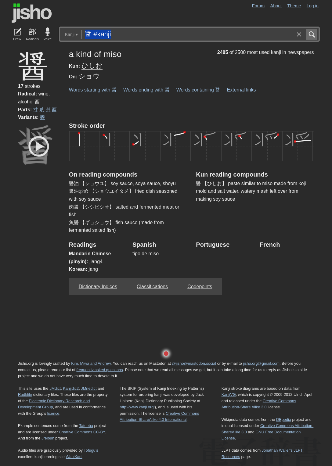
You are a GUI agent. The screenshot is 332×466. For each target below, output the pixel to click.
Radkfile (25, 394)
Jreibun (48, 438)
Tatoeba (86, 425)
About (276, 5)
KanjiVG (229, 394)
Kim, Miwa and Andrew (90, 363)
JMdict (55, 388)
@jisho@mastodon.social (194, 363)
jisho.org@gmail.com (261, 363)
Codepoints (199, 286)
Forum (258, 5)
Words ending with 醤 (146, 89)
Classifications (152, 286)
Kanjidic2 (71, 388)
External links (241, 89)
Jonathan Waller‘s (277, 450)
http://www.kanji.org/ (137, 407)
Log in (313, 5)
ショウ (89, 76)
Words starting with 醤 (93, 89)
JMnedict (88, 388)
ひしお (92, 65)
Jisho (32, 13)
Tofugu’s (91, 450)
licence (53, 413)
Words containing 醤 (198, 89)
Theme (294, 5)
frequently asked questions (99, 369)
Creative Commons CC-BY (82, 432)
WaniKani (74, 456)
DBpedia (283, 419)
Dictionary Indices (98, 286)
